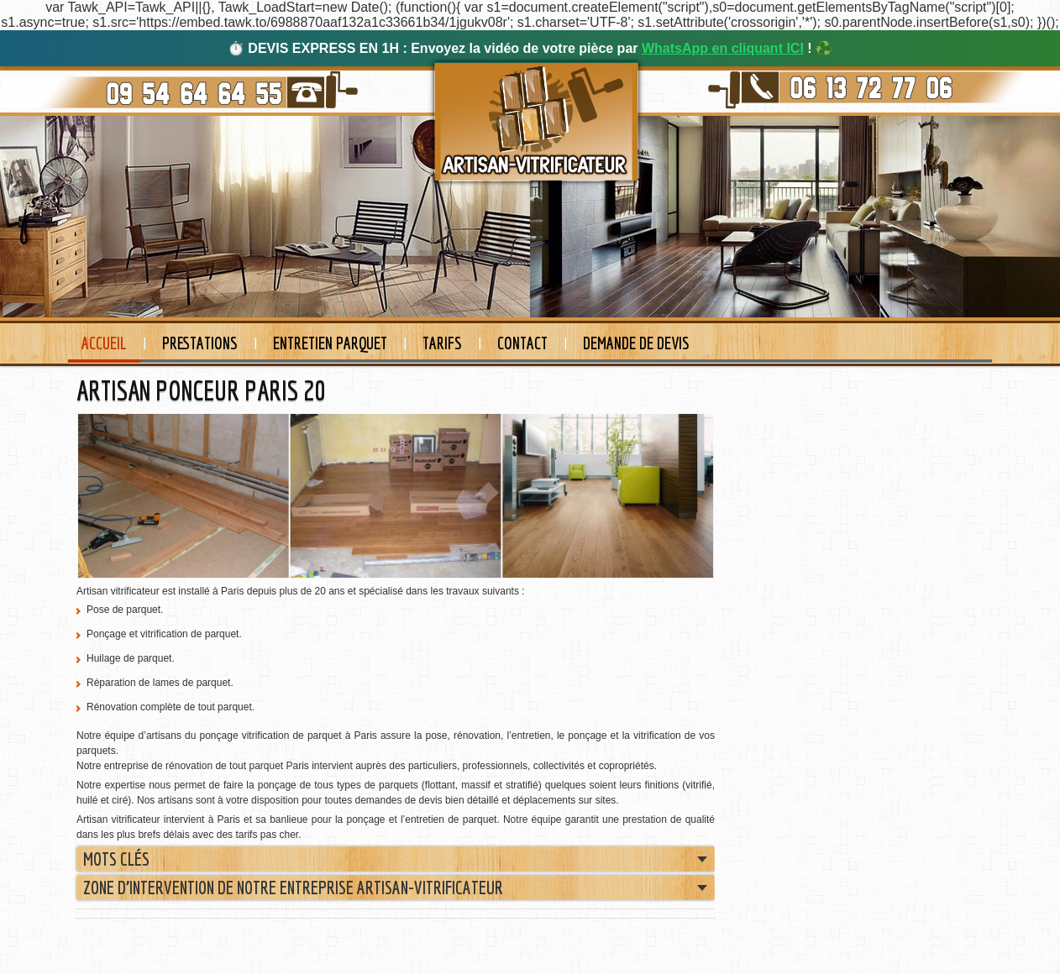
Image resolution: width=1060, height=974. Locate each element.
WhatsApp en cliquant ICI (723, 48)
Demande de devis (636, 343)
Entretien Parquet (330, 343)
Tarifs (442, 343)
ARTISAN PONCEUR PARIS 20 (200, 390)
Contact (522, 343)
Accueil (104, 343)
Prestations (200, 343)
